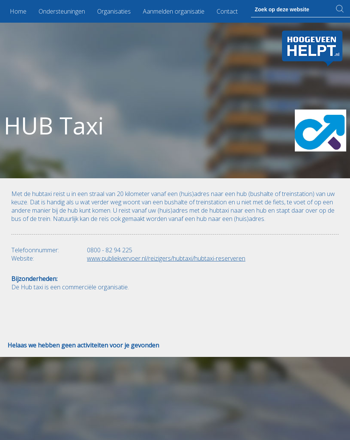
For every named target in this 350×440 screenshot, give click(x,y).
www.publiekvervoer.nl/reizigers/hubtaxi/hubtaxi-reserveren (166, 258)
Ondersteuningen (62, 11)
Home (18, 11)
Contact (227, 11)
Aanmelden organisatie (173, 11)
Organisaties (114, 11)
